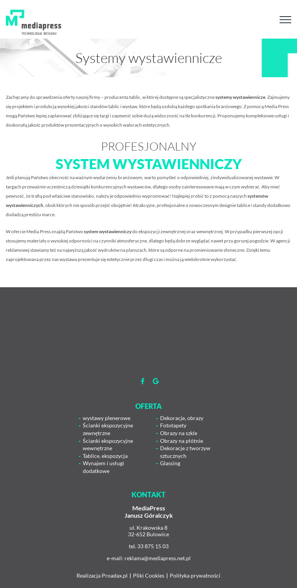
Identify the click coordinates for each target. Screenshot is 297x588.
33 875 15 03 (153, 546)
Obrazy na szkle (178, 433)
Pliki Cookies (148, 575)
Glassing (170, 463)
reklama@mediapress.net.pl (158, 558)
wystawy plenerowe (106, 418)
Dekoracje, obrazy (181, 418)
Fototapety (173, 425)
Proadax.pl (115, 575)
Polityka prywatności (195, 575)
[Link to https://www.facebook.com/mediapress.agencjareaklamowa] (143, 381)
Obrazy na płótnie (181, 440)
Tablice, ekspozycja (105, 455)
